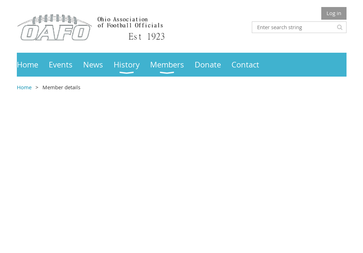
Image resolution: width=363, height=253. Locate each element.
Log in (334, 13)
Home (24, 87)
